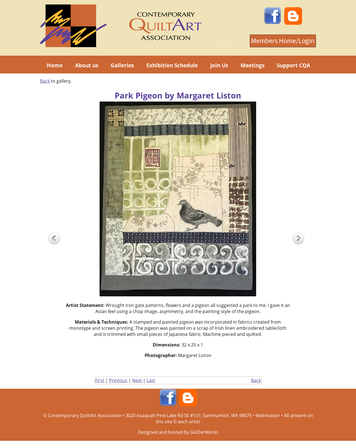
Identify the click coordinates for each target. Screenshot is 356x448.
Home (55, 65)
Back (45, 81)
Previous (118, 380)
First (99, 380)
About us (86, 65)
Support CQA (293, 65)
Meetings (252, 65)
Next (137, 380)
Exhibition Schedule (172, 65)
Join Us (219, 65)
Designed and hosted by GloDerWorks (178, 432)
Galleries (122, 65)
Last (151, 380)
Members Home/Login (283, 41)
